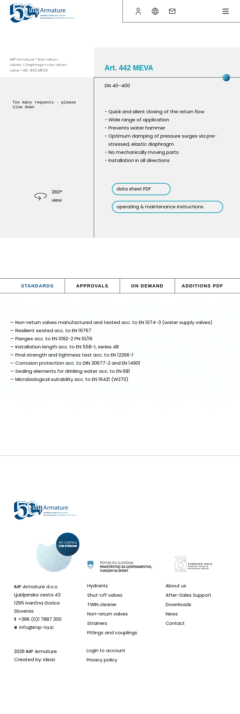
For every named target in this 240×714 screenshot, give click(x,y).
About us (176, 595)
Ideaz (49, 669)
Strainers (97, 633)
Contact (176, 633)
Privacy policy (102, 669)
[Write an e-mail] (176, 11)
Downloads (178, 614)
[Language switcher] (157, 11)
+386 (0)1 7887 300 (40, 629)
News (172, 623)
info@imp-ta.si (36, 637)
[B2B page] (138, 11)
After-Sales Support (189, 605)
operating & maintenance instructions (150, 210)
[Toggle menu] (225, 11)
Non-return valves (108, 623)
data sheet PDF (138, 189)
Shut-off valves (105, 605)
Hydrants (97, 595)
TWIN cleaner (102, 614)
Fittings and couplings (112, 642)
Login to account (106, 660)
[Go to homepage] (42, 13)
